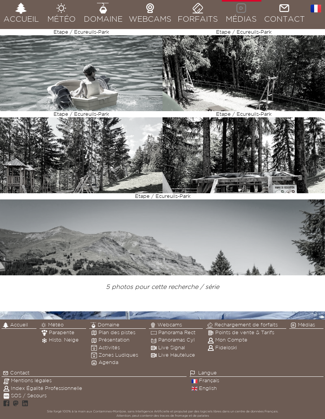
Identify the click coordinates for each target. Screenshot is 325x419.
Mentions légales (27, 380)
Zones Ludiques (114, 355)
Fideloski (222, 347)
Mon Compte (227, 340)
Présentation (110, 340)
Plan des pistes (113, 332)
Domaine (104, 325)
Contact (16, 373)
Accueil (15, 325)
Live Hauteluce (173, 355)
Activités (105, 347)
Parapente (57, 332)
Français (205, 380)
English (204, 388)
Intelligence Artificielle (152, 411)
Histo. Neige (60, 340)
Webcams (166, 325)
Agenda (104, 362)
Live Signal (168, 347)
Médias (302, 325)
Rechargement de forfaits (242, 325)
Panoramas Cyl (173, 340)
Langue (207, 373)
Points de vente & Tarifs (241, 332)
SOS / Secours (25, 395)
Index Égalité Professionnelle (42, 388)
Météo (52, 325)
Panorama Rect (173, 332)
